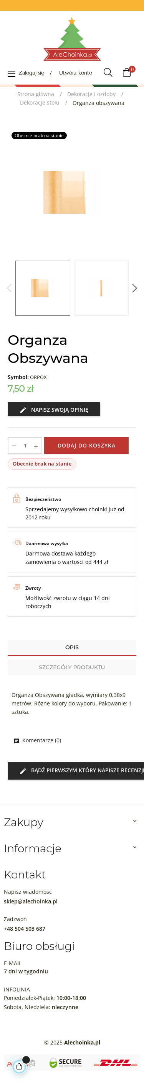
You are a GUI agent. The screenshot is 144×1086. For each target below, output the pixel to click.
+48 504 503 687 (24, 928)
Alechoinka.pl (82, 1042)
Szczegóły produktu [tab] (72, 667)
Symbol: (18, 377)
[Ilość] (25, 445)
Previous (9, 288)
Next (134, 288)
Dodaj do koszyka (87, 445)
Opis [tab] (72, 647)
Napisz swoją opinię (53, 410)
